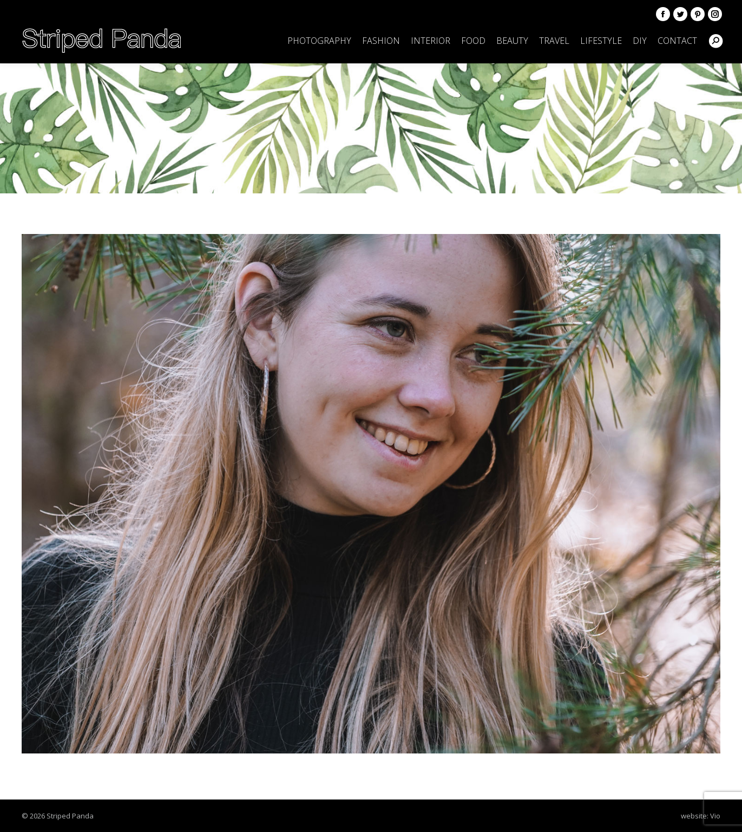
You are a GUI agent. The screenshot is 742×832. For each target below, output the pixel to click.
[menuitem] (319, 40)
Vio (715, 816)
